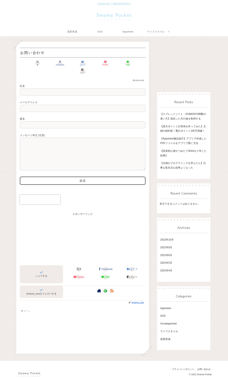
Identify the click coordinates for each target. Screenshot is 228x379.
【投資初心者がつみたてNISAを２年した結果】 (183, 153)
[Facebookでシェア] (51, 63)
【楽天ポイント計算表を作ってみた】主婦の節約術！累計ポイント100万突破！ (183, 128)
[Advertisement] (83, 237)
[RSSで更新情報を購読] (111, 289)
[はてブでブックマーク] (72, 63)
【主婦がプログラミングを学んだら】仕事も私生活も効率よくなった (183, 165)
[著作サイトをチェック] (99, 289)
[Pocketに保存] (93, 63)
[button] (135, 63)
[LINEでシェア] (114, 63)
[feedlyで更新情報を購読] (105, 289)
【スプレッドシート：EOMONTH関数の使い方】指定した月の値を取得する (183, 116)
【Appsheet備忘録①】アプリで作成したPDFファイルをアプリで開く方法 (183, 140)
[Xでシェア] (30, 63)
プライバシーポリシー (183, 369)
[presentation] (40, 198)
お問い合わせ (203, 369)
